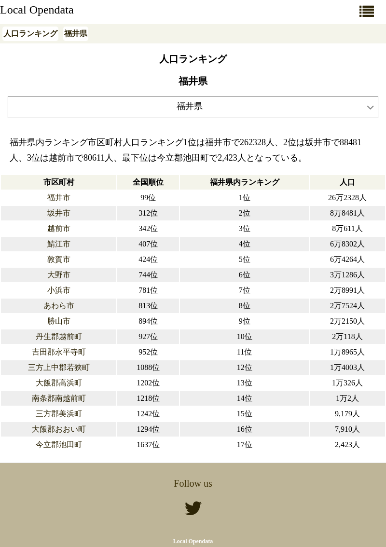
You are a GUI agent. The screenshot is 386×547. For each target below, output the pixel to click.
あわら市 (58, 305)
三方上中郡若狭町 (59, 367)
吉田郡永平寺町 (59, 352)
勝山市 (58, 321)
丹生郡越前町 (59, 336)
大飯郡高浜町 (59, 383)
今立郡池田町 (59, 444)
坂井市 (58, 213)
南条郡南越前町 (59, 398)
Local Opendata (37, 9)
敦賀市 (58, 259)
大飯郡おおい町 (59, 429)
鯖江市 (58, 244)
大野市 (58, 275)
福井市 (58, 197)
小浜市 (58, 290)
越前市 (58, 228)
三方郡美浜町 (59, 414)
